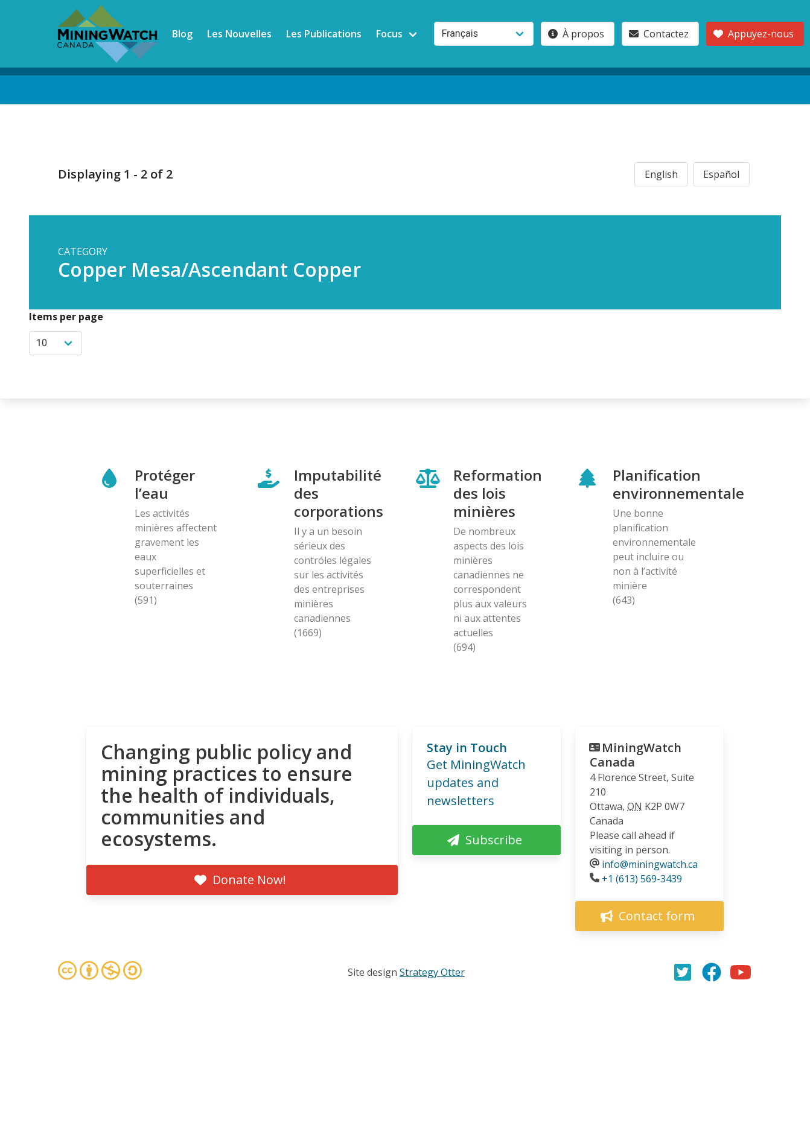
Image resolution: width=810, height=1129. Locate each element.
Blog (182, 33)
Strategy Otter (432, 972)
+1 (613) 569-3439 (642, 878)
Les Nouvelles (239, 33)
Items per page (66, 316)
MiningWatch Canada (635, 754)
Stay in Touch (467, 747)
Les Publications (324, 33)
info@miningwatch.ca (650, 864)
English (661, 174)
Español (721, 174)
